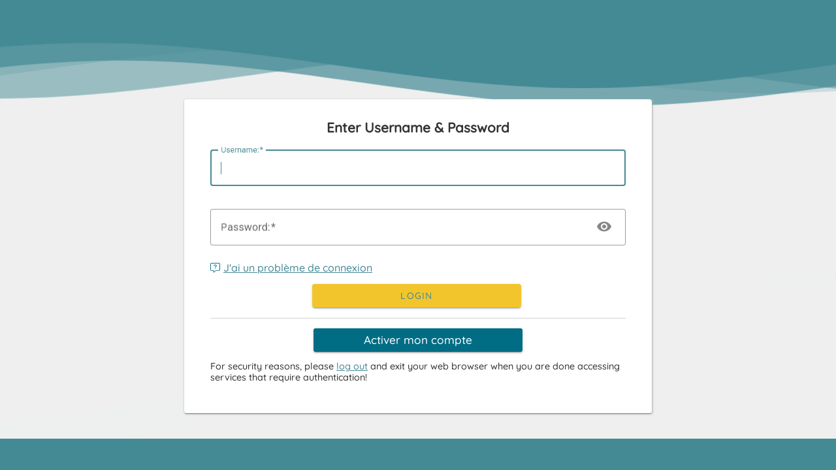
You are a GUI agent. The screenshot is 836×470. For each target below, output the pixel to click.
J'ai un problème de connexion (291, 268)
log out (352, 366)
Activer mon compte (418, 340)
